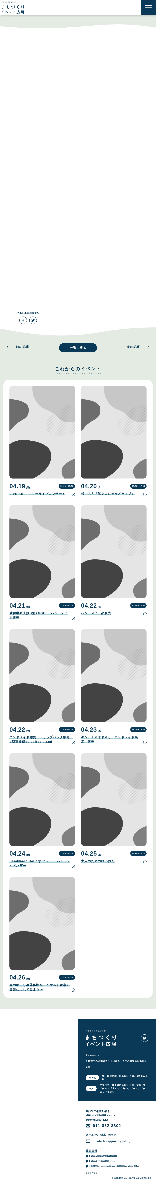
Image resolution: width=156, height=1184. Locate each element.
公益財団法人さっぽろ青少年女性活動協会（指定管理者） (113, 1166)
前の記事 (17, 347)
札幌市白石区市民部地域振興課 (101, 1156)
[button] (148, 7)
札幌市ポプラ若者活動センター (101, 1161)
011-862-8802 (107, 1126)
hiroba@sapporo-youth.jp (113, 1141)
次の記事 (138, 347)
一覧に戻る (78, 347)
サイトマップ (93, 1173)
